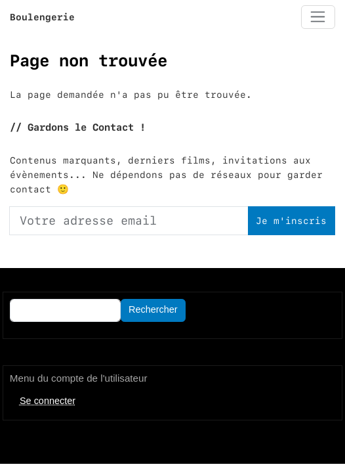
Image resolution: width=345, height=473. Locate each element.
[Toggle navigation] (318, 17)
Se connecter (47, 400)
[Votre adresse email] (129, 220)
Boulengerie (42, 16)
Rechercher (153, 309)
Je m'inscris (291, 220)
